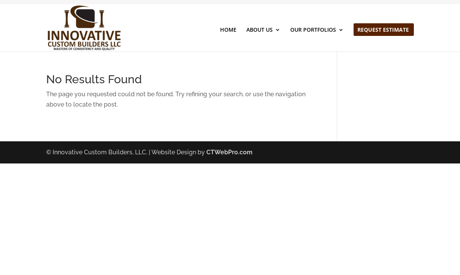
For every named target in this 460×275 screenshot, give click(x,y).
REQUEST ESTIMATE (383, 30)
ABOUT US (259, 30)
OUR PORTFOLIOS (313, 30)
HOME (228, 30)
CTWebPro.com (229, 152)
